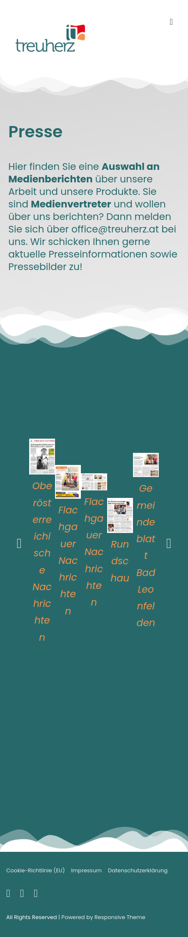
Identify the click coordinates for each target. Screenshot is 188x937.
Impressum (86, 870)
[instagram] (37, 895)
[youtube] (24, 895)
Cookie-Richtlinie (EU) (35, 870)
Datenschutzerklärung (138, 870)
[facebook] (10, 895)
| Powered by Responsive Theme (101, 917)
